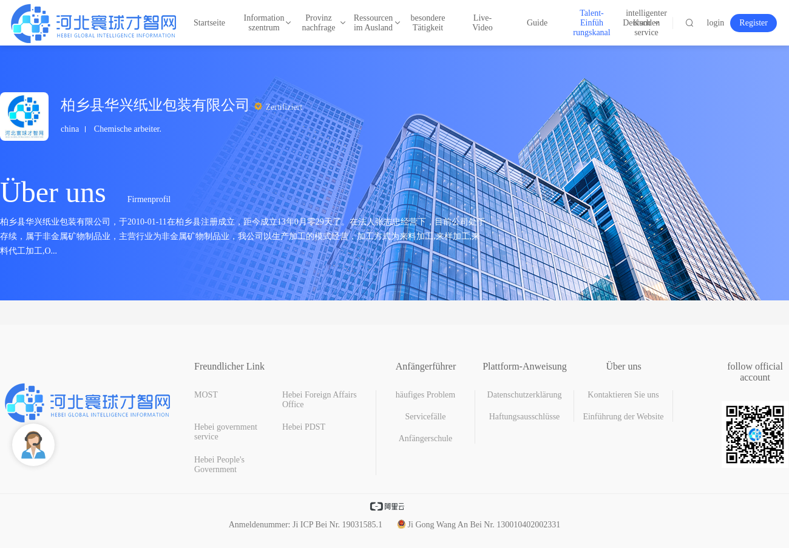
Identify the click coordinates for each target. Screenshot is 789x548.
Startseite (209, 22)
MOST (206, 394)
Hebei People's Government (219, 464)
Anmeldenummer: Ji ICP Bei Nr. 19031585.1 (305, 524)
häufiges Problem (425, 394)
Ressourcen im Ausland (373, 22)
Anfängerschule (426, 438)
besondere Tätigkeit (428, 22)
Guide (537, 22)
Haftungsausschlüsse (524, 416)
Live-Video (482, 22)
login (716, 22)
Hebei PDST (303, 426)
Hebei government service (225, 431)
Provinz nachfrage (319, 22)
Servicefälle (425, 416)
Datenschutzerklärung (524, 394)
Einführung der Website (623, 416)
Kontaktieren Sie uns (623, 394)
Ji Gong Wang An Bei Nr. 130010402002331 (479, 524)
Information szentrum (264, 22)
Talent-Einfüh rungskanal (592, 22)
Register (753, 22)
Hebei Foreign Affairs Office (319, 399)
